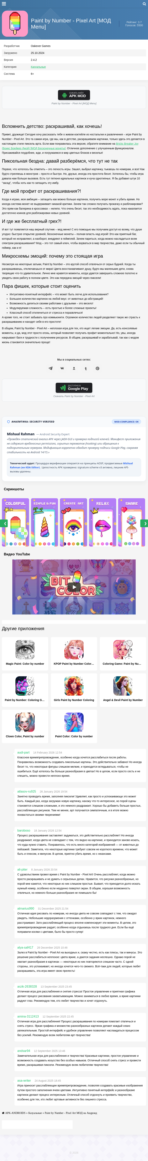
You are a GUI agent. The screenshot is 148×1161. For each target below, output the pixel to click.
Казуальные (38, 67)
